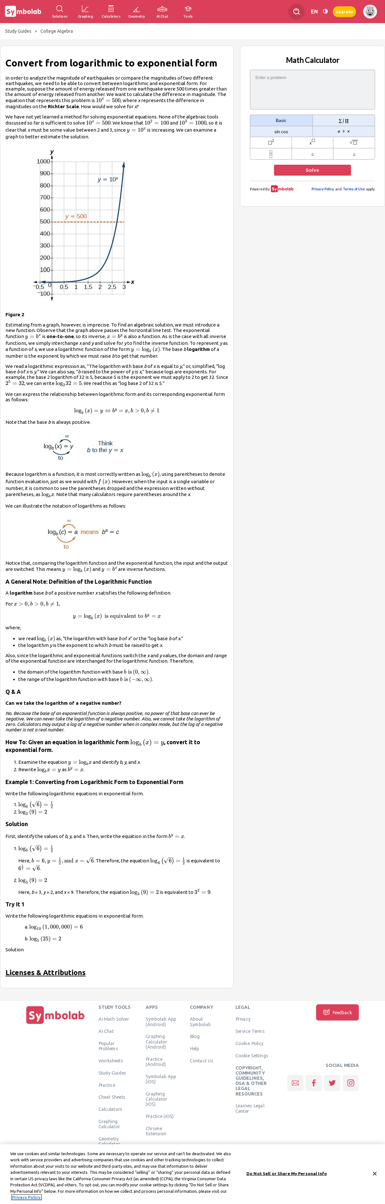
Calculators (110, 1109)
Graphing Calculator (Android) (156, 1042)
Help (194, 1048)
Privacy (243, 1019)
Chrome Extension (156, 1131)
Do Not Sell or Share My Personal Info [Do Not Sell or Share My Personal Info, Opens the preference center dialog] (286, 1175)
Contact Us (201, 1060)
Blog (195, 1036)
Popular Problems (108, 1046)
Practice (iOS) (160, 1116)
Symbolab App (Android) (161, 1021)
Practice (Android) (156, 1061)
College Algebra (56, 31)
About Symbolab (200, 1021)
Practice (106, 1084)
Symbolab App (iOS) (161, 1079)
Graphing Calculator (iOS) (156, 1099)
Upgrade (344, 11)
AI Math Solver (113, 1019)
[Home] (55, 1023)
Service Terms (250, 1031)
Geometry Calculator (109, 1141)
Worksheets (110, 1060)
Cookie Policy (249, 1043)
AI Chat (106, 1031)
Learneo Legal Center (249, 1108)
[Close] (375, 1175)
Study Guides (18, 31)
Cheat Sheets (112, 1097)
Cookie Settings (251, 1055)
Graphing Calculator (109, 1124)
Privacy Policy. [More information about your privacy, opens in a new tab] (26, 1199)
